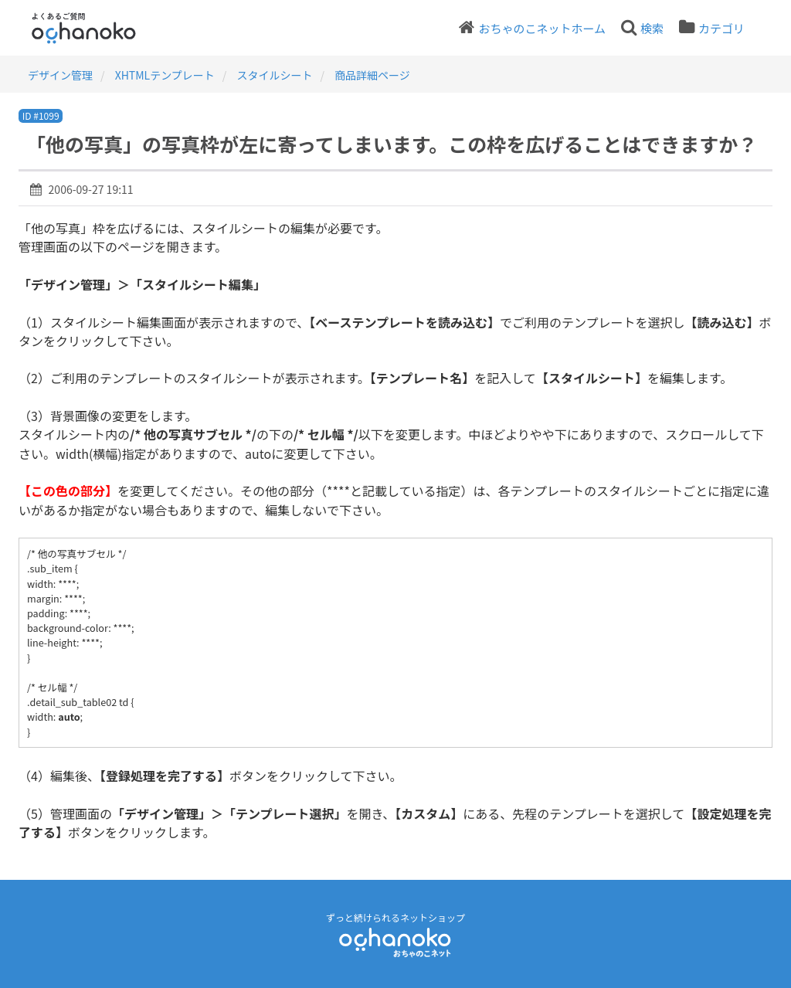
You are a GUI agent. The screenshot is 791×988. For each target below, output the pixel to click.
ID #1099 (40, 115)
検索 (652, 28)
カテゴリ (721, 28)
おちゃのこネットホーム (542, 28)
